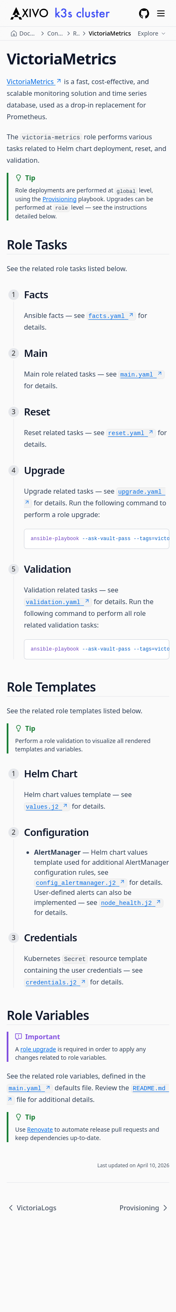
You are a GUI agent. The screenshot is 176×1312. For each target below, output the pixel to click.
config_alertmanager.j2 (81, 883)
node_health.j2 (131, 903)
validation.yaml (58, 602)
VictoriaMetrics (34, 81)
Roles (76, 33)
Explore (152, 33)
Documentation (28, 33)
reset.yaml (131, 433)
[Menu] (161, 13)
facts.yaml (111, 316)
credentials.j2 (56, 982)
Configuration (55, 33)
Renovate (40, 1129)
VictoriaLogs (31, 1207)
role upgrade (38, 1049)
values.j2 (47, 807)
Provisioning (59, 199)
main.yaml (142, 375)
